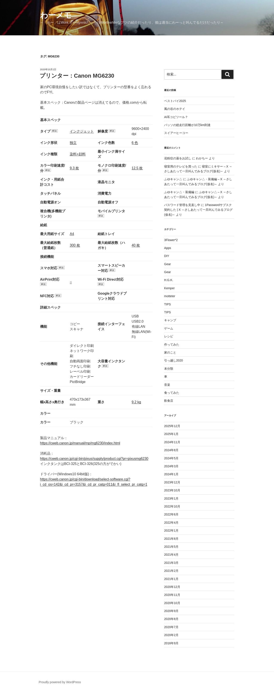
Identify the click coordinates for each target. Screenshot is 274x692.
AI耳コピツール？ (176, 117)
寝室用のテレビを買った (180, 166)
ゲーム (168, 328)
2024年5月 (171, 458)
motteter (169, 296)
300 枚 (75, 245)
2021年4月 (171, 554)
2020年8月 (171, 619)
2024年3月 (171, 466)
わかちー (202, 158)
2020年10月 (172, 603)
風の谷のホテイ (174, 109)
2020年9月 (171, 611)
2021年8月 (171, 538)
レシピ (168, 336)
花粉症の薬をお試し (177, 158)
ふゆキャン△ (173, 179)
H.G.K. (168, 280)
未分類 (168, 368)
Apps (167, 248)
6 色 (135, 143)
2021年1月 (171, 579)
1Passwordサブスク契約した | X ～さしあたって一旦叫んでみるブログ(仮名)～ (198, 209)
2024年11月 (172, 442)
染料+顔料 (77, 154)
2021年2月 (171, 570)
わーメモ (56, 15)
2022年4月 (171, 522)
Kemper (169, 288)
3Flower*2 (171, 240)
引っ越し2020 (173, 360)
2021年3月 (171, 562)
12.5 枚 (137, 168)
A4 (72, 234)
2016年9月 (171, 643)
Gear (167, 264)
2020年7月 (171, 627)
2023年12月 (172, 482)
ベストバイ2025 (175, 101)
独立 (73, 143)
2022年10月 (172, 506)
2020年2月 (171, 635)
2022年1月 (171, 530)
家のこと (170, 352)
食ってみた (171, 392)
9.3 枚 (74, 168)
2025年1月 (171, 434)
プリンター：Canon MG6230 (77, 75)
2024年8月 (171, 450)
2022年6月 (171, 514)
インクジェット (82, 131)
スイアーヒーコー (176, 133)
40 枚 (136, 245)
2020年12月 (172, 587)
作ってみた (171, 344)
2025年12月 (172, 426)
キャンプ (170, 320)
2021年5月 (171, 546)
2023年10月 (172, 490)
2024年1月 (171, 474)
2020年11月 (172, 595)
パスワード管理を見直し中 (182, 205)
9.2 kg (136, 402)
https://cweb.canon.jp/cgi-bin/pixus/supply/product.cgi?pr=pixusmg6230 (94, 458)
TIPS (167, 304)
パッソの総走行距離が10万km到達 (187, 125)
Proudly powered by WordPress (60, 682)
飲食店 (168, 400)
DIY (166, 256)
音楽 (167, 384)
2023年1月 (171, 498)
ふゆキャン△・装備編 (179, 192)
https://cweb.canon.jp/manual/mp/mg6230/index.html (80, 443)
